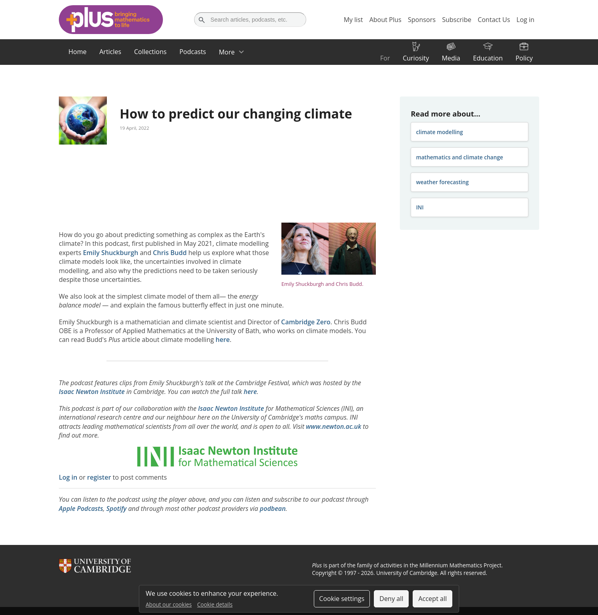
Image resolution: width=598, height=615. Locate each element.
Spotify (116, 508)
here (223, 339)
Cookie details (215, 604)
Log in (68, 477)
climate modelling (439, 132)
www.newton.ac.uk (333, 426)
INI (419, 207)
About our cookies (169, 604)
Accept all (432, 598)
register (99, 477)
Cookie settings (341, 598)
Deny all (391, 598)
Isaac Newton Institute (92, 391)
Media (451, 58)
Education (488, 58)
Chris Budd (170, 252)
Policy (524, 58)
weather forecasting (442, 182)
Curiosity (416, 58)
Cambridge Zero (305, 322)
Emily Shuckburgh (110, 252)
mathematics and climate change (459, 157)
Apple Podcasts (81, 508)
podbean (273, 508)
